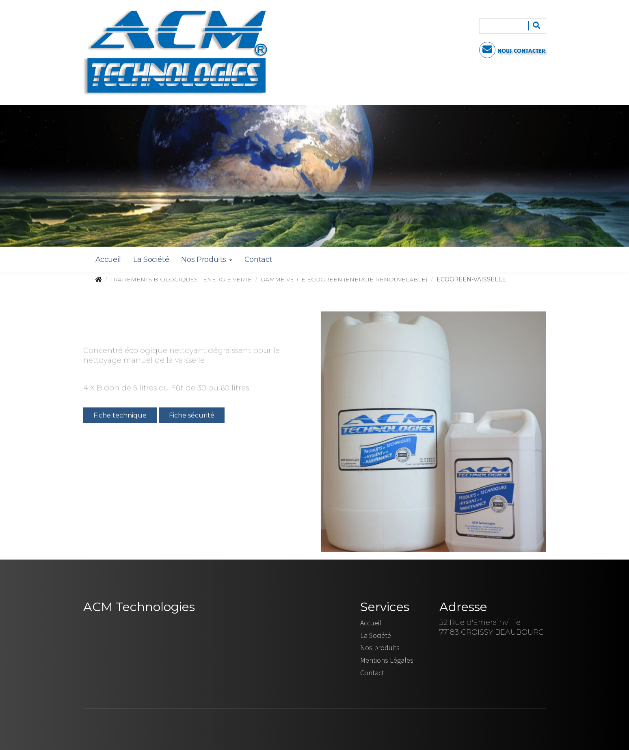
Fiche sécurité (191, 416)
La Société (151, 259)
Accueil (108, 259)
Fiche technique (120, 416)
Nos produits (380, 647)
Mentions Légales (386, 660)
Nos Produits (206, 259)
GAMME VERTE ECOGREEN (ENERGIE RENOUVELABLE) (344, 279)
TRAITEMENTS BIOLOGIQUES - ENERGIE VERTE (181, 279)
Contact (258, 259)
